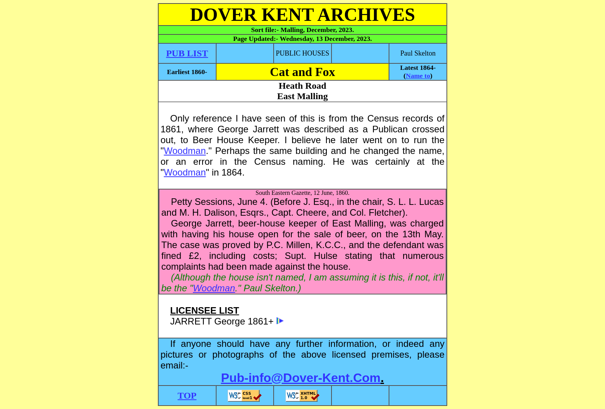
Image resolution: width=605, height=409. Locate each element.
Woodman (185, 150)
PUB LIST (187, 53)
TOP (186, 395)
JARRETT (191, 321)
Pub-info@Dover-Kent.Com (300, 378)
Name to (418, 75)
